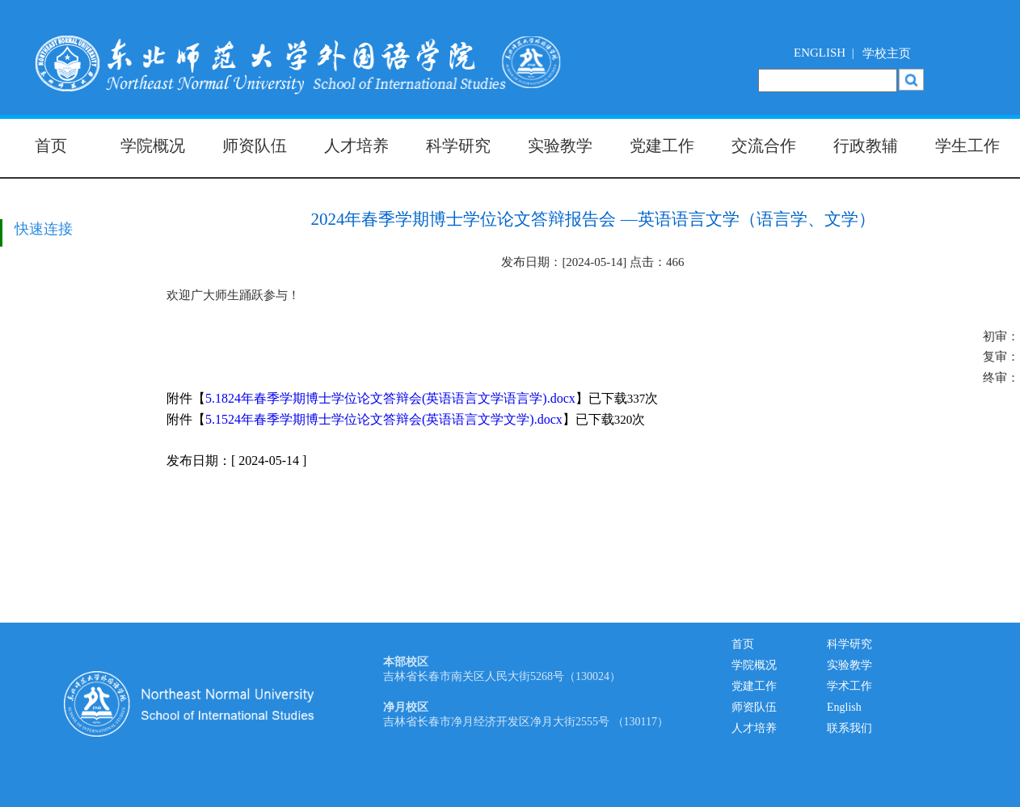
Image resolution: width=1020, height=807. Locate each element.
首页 (51, 145)
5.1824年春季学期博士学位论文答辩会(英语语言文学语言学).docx (390, 398)
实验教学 (560, 145)
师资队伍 (254, 145)
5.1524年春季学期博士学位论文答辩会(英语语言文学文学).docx (384, 419)
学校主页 (886, 53)
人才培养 (356, 145)
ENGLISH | (824, 52)
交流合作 (763, 145)
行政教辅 (865, 145)
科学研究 (458, 145)
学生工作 (967, 145)
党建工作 (662, 145)
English (844, 707)
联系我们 (849, 728)
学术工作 (849, 686)
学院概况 (152, 145)
